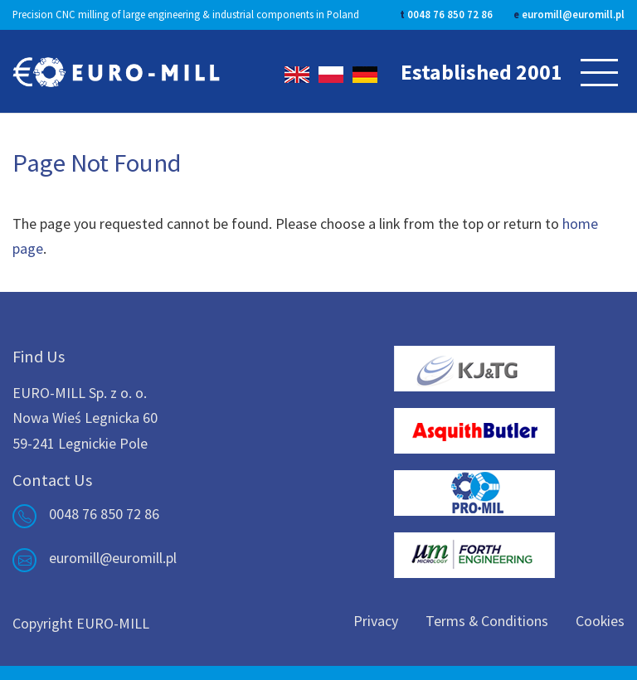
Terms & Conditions (486, 620)
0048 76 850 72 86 (450, 14)
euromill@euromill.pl (573, 14)
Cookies (600, 620)
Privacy (375, 620)
